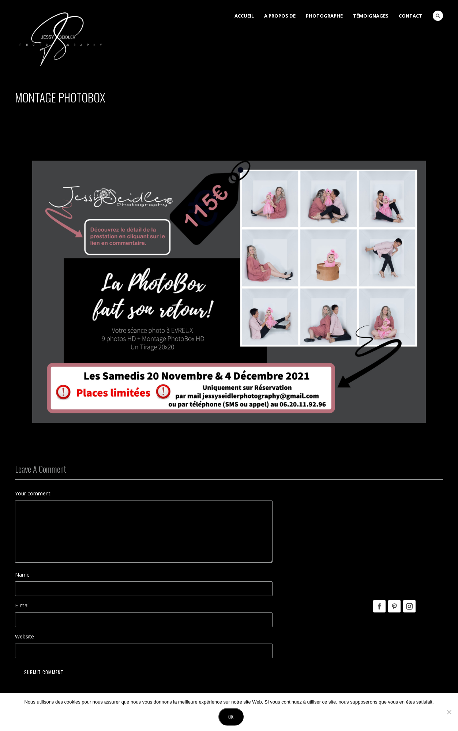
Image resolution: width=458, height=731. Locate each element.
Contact (410, 15)
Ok (231, 716)
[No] (449, 712)
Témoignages (370, 15)
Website (24, 636)
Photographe (324, 15)
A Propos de (280, 15)
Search (438, 16)
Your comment (32, 493)
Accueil (244, 15)
